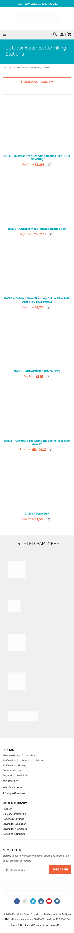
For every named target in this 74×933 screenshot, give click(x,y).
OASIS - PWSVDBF (37, 513)
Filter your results (37, 81)
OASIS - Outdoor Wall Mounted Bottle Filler (37, 228)
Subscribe (60, 869)
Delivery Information (14, 813)
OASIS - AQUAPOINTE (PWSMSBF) (37, 371)
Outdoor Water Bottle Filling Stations (33, 67)
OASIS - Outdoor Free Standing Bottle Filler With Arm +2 (37, 442)
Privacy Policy (40, 925)
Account (7, 808)
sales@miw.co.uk (12, 787)
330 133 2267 (10, 781)
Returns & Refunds (13, 818)
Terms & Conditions (21, 925)
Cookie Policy (56, 925)
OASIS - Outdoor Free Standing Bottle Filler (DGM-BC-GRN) (37, 157)
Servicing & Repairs (14, 833)
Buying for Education (14, 823)
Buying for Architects (15, 828)
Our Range (7, 67)
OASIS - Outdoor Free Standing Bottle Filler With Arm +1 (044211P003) (37, 300)
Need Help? (37, 3)
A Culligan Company (14, 793)
